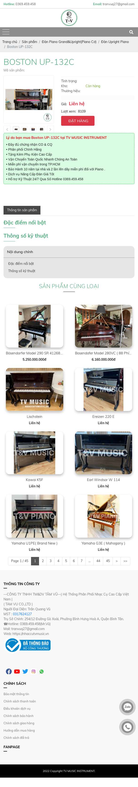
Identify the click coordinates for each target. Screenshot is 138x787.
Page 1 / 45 (19, 561)
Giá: (64, 104)
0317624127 (22, 614)
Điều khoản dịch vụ (17, 708)
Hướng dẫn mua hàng (19, 730)
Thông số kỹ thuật (21, 271)
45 (108, 561)
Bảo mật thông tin (16, 694)
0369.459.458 (73, 179)
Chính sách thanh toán (20, 701)
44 (98, 561)
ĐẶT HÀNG (78, 120)
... (89, 561)
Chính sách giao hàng (19, 723)
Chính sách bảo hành (19, 716)
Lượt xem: (68, 111)
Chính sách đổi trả (16, 738)
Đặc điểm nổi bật (21, 264)
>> (125, 561)
